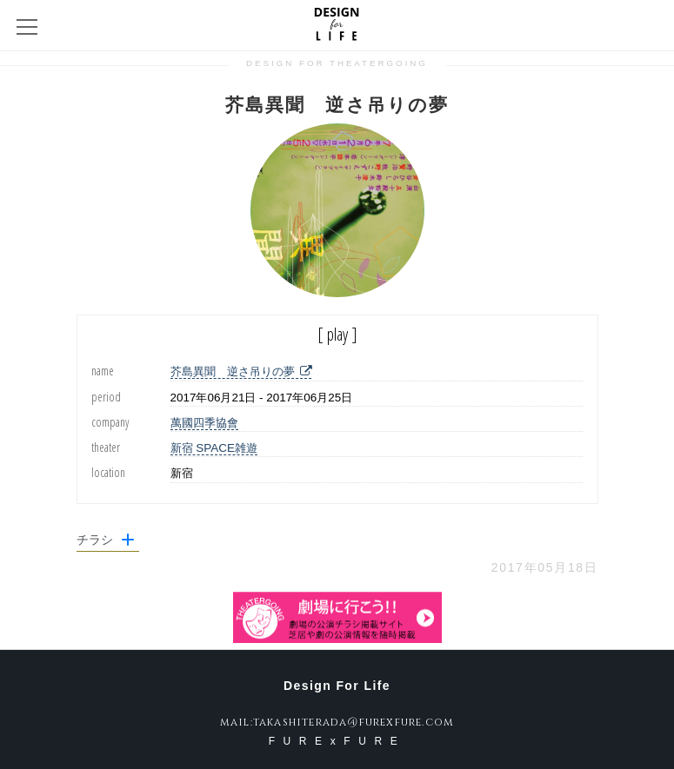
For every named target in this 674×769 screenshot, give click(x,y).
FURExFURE (337, 741)
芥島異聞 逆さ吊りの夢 (240, 371)
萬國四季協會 (204, 422)
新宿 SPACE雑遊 (213, 447)
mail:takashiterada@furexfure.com (337, 722)
